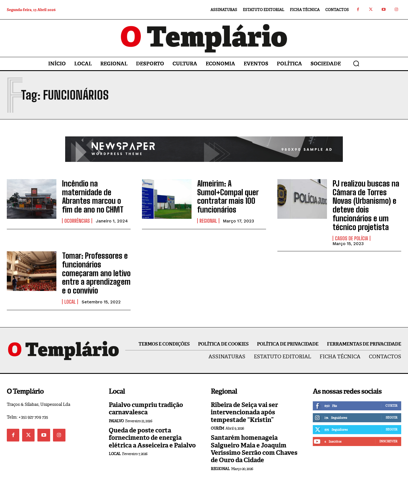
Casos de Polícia (351, 223)
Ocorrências (77, 212)
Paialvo (116, 399)
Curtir (391, 384)
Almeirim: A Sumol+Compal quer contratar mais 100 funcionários (224, 194)
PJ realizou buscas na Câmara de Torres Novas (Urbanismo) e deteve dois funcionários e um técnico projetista (365, 198)
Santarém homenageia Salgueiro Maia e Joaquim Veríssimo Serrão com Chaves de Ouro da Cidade (254, 427)
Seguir (391, 396)
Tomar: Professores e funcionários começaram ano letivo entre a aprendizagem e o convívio (95, 255)
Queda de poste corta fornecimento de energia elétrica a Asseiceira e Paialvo (152, 416)
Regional (208, 215)
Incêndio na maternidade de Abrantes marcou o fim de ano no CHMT (95, 194)
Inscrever (388, 420)
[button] (356, 63)
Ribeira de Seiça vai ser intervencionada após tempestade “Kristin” (244, 391)
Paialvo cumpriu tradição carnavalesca (146, 387)
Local (70, 280)
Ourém (217, 407)
